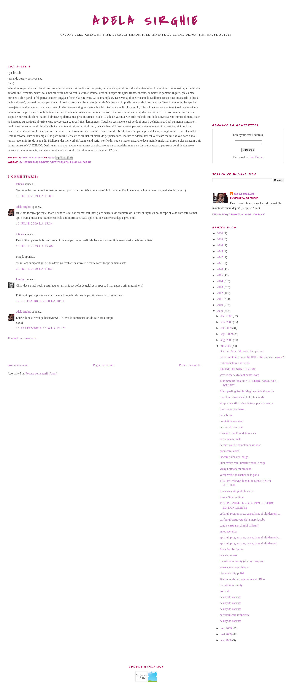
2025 (220, 239)
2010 (220, 304)
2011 (220, 299)
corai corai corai (229, 451)
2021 (220, 263)
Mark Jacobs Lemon (232, 549)
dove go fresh (80, 162)
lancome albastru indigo (234, 457)
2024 (220, 245)
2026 (220, 233)
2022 (220, 257)
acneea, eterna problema (234, 567)
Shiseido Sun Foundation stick (238, 433)
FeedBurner (256, 157)
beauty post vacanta (54, 162)
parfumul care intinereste (235, 615)
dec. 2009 (226, 316)
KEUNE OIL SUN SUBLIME (238, 369)
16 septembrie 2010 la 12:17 (40, 328)
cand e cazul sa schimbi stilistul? (239, 525)
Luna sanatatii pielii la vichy (237, 491)
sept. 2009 (227, 334)
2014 (220, 281)
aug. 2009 (226, 340)
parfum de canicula (231, 427)
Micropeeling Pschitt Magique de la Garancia (247, 391)
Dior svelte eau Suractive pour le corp (242, 462)
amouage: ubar (228, 531)
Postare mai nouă (18, 365)
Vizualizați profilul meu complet (238, 214)
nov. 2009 (226, 322)
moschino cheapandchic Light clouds (242, 397)
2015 (220, 275)
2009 (220, 310)
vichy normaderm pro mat (235, 468)
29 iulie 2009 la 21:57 (34, 268)
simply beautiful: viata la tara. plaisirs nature (246, 403)
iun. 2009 (226, 628)
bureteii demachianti (232, 421)
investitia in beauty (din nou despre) (241, 561)
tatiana (20, 184)
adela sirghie (23, 206)
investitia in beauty (231, 585)
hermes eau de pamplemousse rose (240, 445)
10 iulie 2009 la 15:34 (34, 223)
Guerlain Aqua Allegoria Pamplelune (242, 351)
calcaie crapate (228, 555)
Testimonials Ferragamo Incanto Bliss (242, 579)
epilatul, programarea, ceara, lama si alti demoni (248, 543)
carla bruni (226, 415)
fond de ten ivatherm (232, 409)
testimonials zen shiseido (235, 363)
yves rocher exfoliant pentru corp (239, 375)
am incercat (28, 162)
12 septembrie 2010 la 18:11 (40, 301)
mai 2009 (226, 634)
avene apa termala (230, 439)
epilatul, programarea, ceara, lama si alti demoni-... (250, 513)
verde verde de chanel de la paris (239, 474)
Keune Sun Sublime (232, 497)
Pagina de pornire (103, 365)
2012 (220, 293)
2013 (220, 287)
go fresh (224, 591)
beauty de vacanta (230, 597)
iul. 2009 (226, 345)
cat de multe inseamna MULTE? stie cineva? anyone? (252, 357)
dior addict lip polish (232, 573)
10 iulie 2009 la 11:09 (34, 196)
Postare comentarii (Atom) (41, 373)
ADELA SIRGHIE (146, 21)
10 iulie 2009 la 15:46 (34, 246)
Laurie (20, 279)
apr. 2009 (226, 640)
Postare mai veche (190, 365)
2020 (220, 269)
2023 (220, 251)
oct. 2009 (226, 328)
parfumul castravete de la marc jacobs (242, 519)
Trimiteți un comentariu (22, 338)
